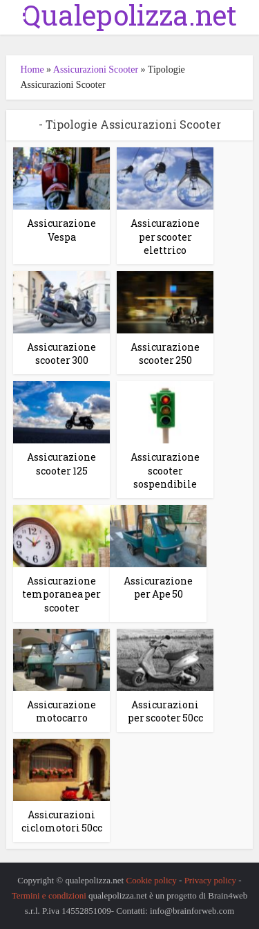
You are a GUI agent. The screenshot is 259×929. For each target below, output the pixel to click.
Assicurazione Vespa (61, 230)
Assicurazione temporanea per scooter (61, 594)
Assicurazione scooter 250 (165, 353)
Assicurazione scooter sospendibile (165, 470)
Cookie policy (151, 880)
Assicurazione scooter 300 (61, 353)
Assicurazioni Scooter (95, 69)
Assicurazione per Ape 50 (158, 587)
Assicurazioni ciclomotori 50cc (61, 821)
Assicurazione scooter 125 (61, 463)
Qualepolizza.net (129, 15)
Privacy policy (210, 880)
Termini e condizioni (49, 895)
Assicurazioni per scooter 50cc (165, 711)
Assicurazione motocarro (61, 711)
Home (32, 69)
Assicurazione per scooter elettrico (165, 237)
